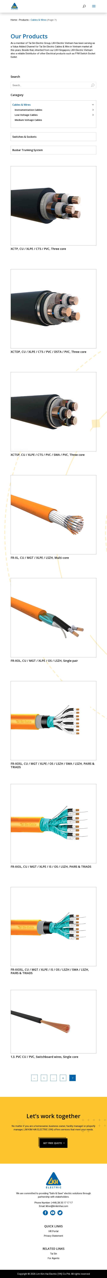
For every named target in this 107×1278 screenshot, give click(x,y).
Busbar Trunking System (27, 150)
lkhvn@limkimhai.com (57, 1206)
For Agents (53, 1258)
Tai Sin (53, 1253)
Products (24, 19)
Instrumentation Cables (28, 109)
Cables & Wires (21, 104)
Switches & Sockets (24, 137)
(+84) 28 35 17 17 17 (62, 1202)
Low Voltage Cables (26, 114)
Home (14, 19)
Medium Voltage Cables (28, 119)
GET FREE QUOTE (52, 1143)
